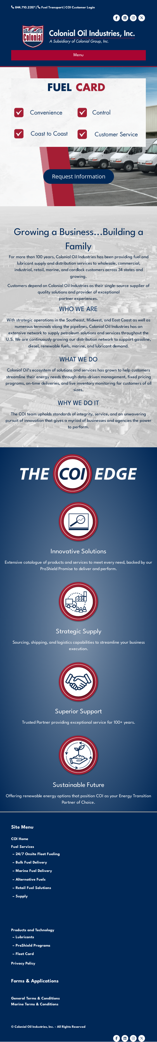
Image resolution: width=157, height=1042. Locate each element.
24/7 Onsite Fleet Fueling (38, 854)
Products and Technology (32, 930)
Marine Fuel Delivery (34, 871)
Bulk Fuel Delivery (31, 862)
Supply (22, 896)
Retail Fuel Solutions (33, 888)
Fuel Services (22, 847)
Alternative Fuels (31, 879)
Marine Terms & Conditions (34, 1004)
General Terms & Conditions (35, 998)
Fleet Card (25, 954)
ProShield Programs (33, 945)
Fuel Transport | (53, 7)
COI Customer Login (80, 7)
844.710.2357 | (28, 7)
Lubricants (25, 937)
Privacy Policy (23, 963)
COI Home (19, 839)
